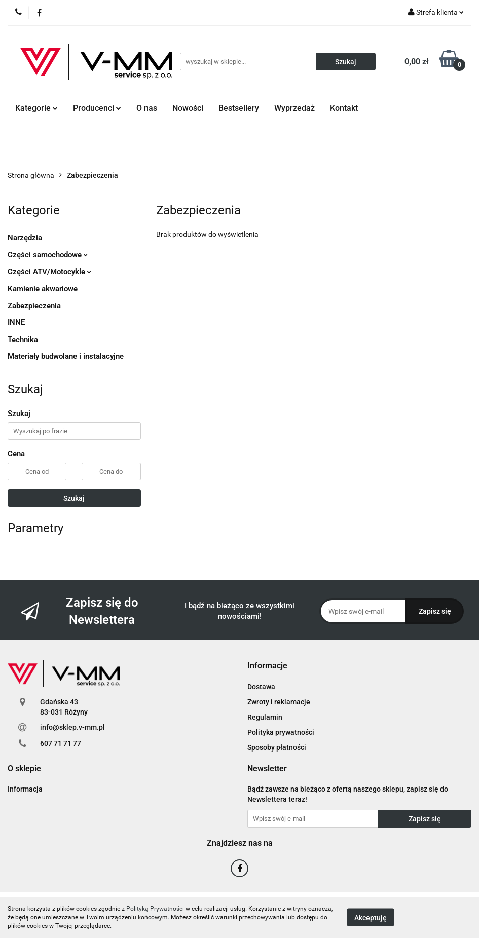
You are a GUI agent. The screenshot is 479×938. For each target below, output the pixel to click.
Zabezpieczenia (34, 305)
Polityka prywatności (280, 732)
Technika (23, 339)
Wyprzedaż (294, 108)
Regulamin (264, 717)
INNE (16, 322)
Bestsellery (238, 108)
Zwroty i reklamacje (278, 702)
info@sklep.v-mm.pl (72, 727)
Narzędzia (25, 237)
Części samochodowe (48, 254)
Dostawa (261, 687)
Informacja (25, 789)
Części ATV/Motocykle (49, 271)
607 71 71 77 (60, 743)
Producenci (97, 108)
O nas (146, 108)
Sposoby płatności (276, 747)
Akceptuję (370, 918)
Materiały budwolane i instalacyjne (66, 356)
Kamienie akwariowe (43, 288)
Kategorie (36, 108)
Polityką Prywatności (155, 908)
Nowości (187, 108)
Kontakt (344, 108)
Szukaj (74, 498)
